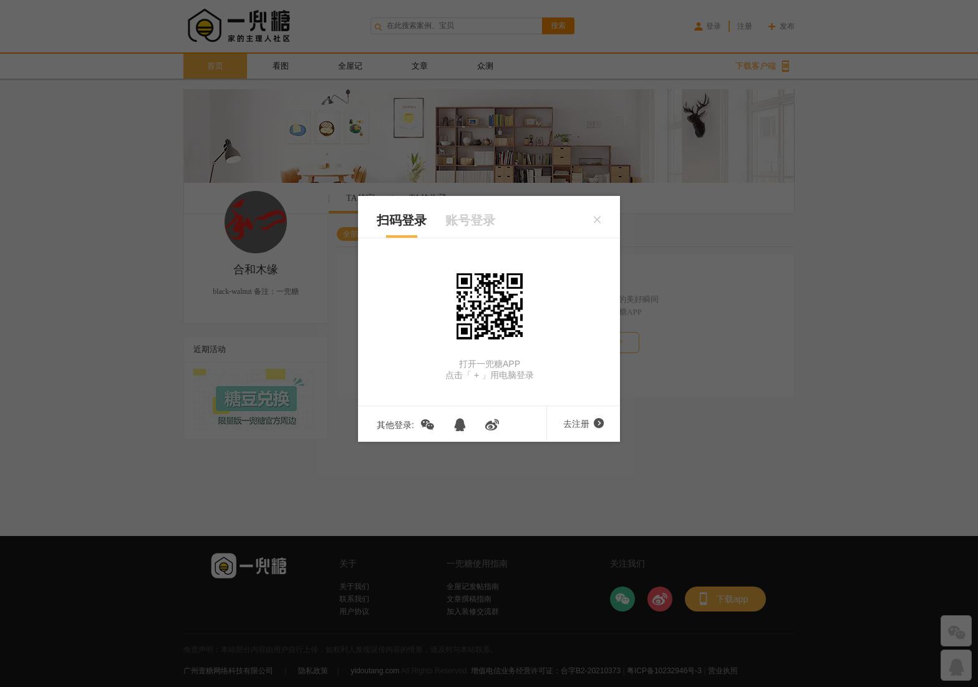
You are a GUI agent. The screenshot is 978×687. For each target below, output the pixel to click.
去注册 (583, 424)
